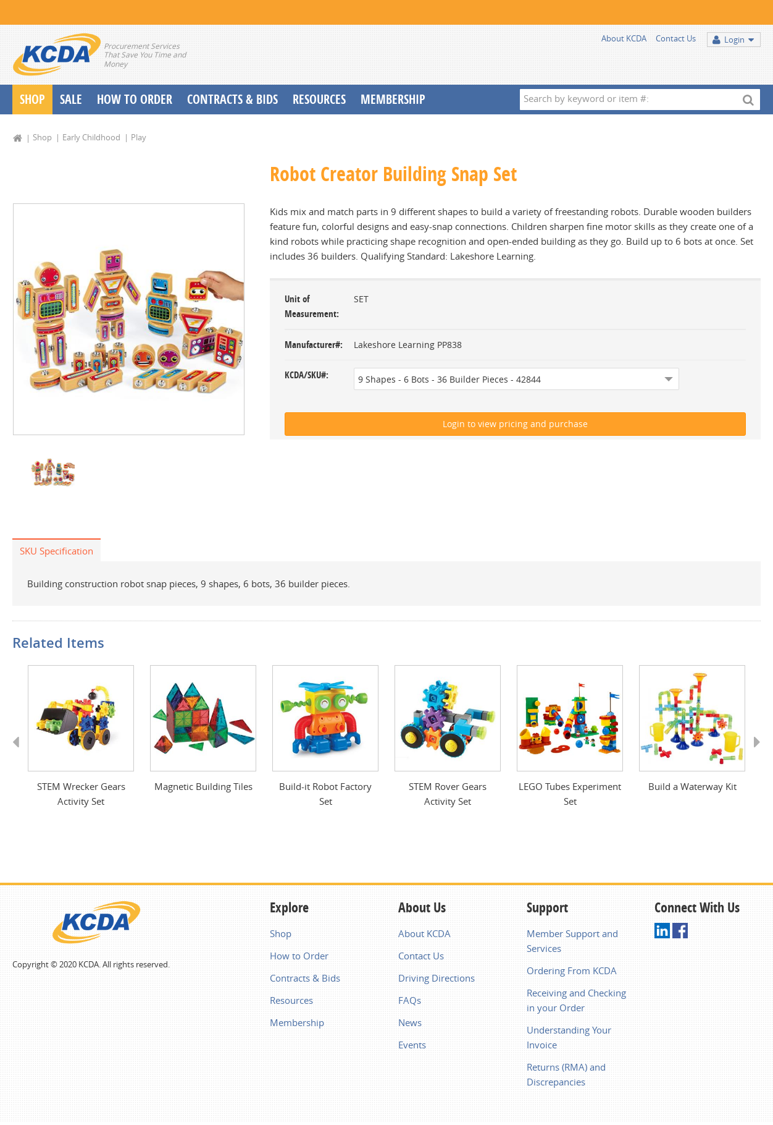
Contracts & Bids (232, 99)
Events (412, 1047)
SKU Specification (56, 552)
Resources (319, 99)
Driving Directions (436, 980)
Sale (71, 99)
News (410, 1025)
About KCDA (623, 38)
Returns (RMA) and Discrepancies (566, 1076)
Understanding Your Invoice (569, 1039)
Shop (32, 99)
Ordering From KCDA (572, 973)
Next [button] (753, 755)
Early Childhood (91, 137)
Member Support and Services (572, 943)
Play (138, 137)
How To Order (134, 99)
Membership (393, 99)
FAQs (409, 1002)
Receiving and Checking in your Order (576, 1002)
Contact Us (676, 38)
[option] (128, 319)
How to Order (299, 958)
